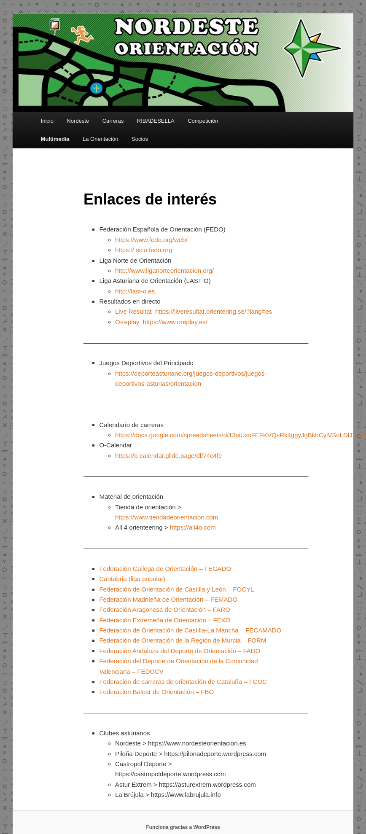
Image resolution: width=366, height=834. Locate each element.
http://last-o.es (135, 291)
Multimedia (55, 139)
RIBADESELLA (156, 121)
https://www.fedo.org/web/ (151, 239)
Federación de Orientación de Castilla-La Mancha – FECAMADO (190, 630)
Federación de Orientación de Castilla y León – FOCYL (176, 589)
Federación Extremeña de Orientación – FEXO (164, 620)
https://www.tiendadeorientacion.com (166, 517)
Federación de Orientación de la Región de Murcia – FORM (182, 640)
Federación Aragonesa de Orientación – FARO (164, 609)
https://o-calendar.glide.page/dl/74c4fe (168, 455)
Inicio (47, 121)
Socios (140, 139)
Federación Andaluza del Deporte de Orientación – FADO (179, 650)
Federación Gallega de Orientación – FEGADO (165, 568)
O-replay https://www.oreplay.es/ (161, 322)
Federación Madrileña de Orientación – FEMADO (168, 599)
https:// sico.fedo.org (143, 249)
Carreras (113, 121)
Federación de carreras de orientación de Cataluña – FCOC (183, 681)
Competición (203, 121)
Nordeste (78, 121)
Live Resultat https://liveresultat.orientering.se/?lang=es (193, 311)
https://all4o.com (193, 527)
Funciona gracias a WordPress (183, 827)
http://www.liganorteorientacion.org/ (164, 270)
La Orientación (100, 139)
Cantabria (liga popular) (132, 578)
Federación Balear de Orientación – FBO (156, 691)
